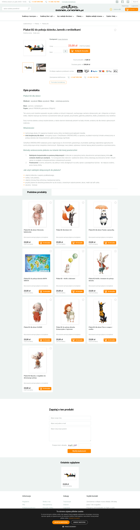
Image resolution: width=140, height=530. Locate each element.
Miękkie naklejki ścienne (94, 16)
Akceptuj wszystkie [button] (60, 522)
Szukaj (29, 8)
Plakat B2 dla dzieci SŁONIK (33, 327)
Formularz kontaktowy (69, 2)
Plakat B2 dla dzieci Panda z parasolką (101, 230)
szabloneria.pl (70, 7)
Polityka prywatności (28, 508)
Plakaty (79, 16)
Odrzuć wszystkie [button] (79, 522)
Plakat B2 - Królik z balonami (65, 278)
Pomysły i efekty (48, 508)
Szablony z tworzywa (29, 16)
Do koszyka (46, 243)
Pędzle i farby (110, 16)
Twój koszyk (67, 502)
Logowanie (134, 6)
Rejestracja (125, 6)
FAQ (23, 505)
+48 (37, 2)
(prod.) (132, 9)
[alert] (70, 519)
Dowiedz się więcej (74, 518)
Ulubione (66, 505)
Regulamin (25, 502)
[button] (70, 527)
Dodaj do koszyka (81, 51)
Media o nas (47, 502)
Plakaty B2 (45, 23)
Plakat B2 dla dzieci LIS (64, 230)
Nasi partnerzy (47, 505)
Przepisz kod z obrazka (59, 445)
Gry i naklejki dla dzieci (64, 16)
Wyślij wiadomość (79, 451)
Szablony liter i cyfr (46, 16)
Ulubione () (117, 9)
